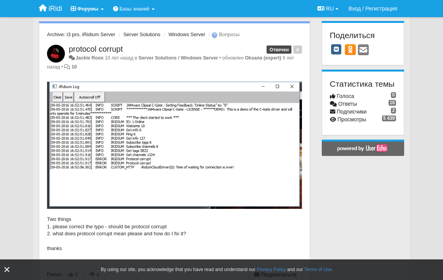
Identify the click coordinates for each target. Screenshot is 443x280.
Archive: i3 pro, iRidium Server (81, 34)
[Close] (6, 269)
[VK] (336, 49)
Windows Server (187, 34)
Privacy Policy (271, 269)
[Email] (363, 50)
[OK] (350, 49)
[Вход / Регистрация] (372, 8)
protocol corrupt (96, 49)
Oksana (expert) (263, 58)
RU (327, 8)
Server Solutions (141, 34)
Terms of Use (318, 269)
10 (74, 67)
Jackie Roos (89, 58)
